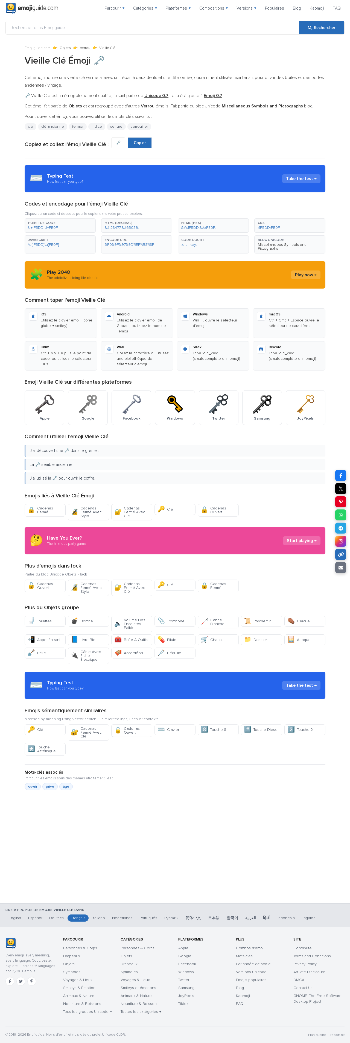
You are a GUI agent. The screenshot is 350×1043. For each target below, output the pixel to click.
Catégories (145, 8)
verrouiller (139, 126)
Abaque (299, 639)
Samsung (186, 987)
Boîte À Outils (131, 639)
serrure (116, 126)
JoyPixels (186, 995)
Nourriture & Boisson (139, 1003)
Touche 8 (213, 729)
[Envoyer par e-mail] (340, 567)
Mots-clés (244, 956)
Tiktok (183, 1003)
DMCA (298, 980)
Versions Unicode (251, 972)
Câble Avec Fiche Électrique (86, 655)
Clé (165, 509)
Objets (65, 48)
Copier (140, 142)
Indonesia (286, 918)
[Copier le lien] (340, 554)
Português (148, 918)
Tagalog (309, 918)
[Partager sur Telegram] (340, 528)
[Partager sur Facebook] (340, 475)
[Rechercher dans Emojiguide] (152, 27)
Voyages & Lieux (77, 980)
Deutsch (56, 918)
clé (30, 126)
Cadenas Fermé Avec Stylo (86, 512)
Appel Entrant (44, 639)
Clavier (168, 729)
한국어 (232, 918)
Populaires (274, 8)
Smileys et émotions (138, 987)
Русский (171, 918)
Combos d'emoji (250, 948)
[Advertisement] (175, 874)
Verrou (85, 48)
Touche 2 (300, 729)
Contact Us (303, 987)
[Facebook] (9, 981)
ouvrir (32, 786)
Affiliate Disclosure (309, 972)
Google (184, 956)
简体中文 (193, 918)
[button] (60, 225)
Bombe (82, 621)
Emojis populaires (251, 980)
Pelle (37, 653)
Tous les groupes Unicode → (87, 1011)
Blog (297, 8)
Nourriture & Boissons (82, 1003)
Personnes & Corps (80, 948)
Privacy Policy (305, 964)
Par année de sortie (253, 964)
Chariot (212, 639)
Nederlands (122, 918)
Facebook (187, 964)
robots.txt (337, 1035)
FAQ (337, 8)
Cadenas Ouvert (213, 510)
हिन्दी (266, 918)
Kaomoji (317, 8)
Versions (246, 8)
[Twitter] (20, 981)
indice (97, 126)
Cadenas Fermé (40, 510)
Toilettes (40, 621)
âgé (66, 786)
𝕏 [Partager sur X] (341, 489)
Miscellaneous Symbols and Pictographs (282, 246)
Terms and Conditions (312, 956)
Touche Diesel (261, 729)
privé (50, 786)
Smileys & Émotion (79, 987)
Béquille (169, 653)
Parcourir (114, 8)
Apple (183, 948)
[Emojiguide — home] (32, 8)
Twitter (183, 980)
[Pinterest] (31, 981)
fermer (77, 126)
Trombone (171, 621)
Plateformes (178, 8)
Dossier (255, 639)
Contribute (302, 948)
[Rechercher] (321, 27)
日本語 (214, 918)
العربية (250, 918)
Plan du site (317, 1035)
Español (35, 918)
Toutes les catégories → (141, 1011)
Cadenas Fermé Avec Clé (129, 512)
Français (78, 918)
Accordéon (128, 653)
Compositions (213, 8)
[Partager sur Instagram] (340, 541)
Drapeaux (71, 956)
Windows (186, 972)
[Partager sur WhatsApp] (340, 514)
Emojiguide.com (38, 48)
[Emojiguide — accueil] (10, 943)
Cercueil (299, 621)
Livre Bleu (84, 639)
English (15, 918)
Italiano (98, 918)
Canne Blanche (212, 622)
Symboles (71, 972)
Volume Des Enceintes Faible (129, 624)
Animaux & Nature (78, 995)
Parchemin (258, 621)
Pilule (167, 639)
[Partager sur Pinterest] (340, 501)
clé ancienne (52, 126)
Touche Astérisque (42, 749)
